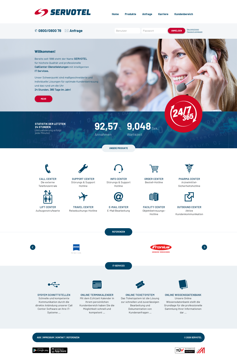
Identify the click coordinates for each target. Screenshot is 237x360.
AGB (39, 337)
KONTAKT (60, 337)
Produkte (130, 14)
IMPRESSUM (48, 337)
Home (115, 14)
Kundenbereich (183, 14)
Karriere (163, 14)
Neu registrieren (193, 29)
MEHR (43, 99)
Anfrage (147, 14)
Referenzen (73, 337)
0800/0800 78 (49, 30)
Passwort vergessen (194, 32)
